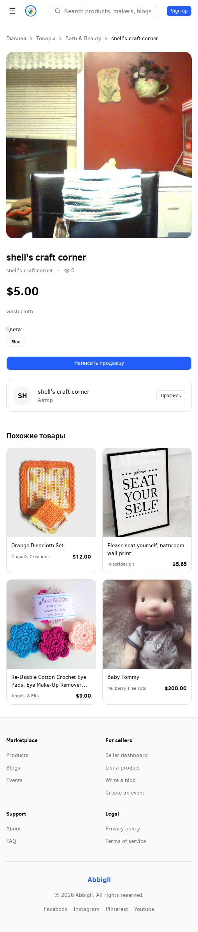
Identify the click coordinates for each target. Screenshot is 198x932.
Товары (45, 38)
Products (17, 755)
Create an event (124, 792)
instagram (87, 909)
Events (14, 780)
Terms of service (125, 841)
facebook (55, 909)
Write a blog (120, 780)
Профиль (171, 395)
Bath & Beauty (83, 38)
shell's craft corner (29, 270)
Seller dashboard (126, 755)
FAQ (11, 841)
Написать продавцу (99, 363)
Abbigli (99, 879)
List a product (122, 767)
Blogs (13, 767)
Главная (16, 38)
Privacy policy (122, 828)
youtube (144, 909)
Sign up (179, 10)
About (13, 828)
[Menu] (12, 11)
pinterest (117, 909)
